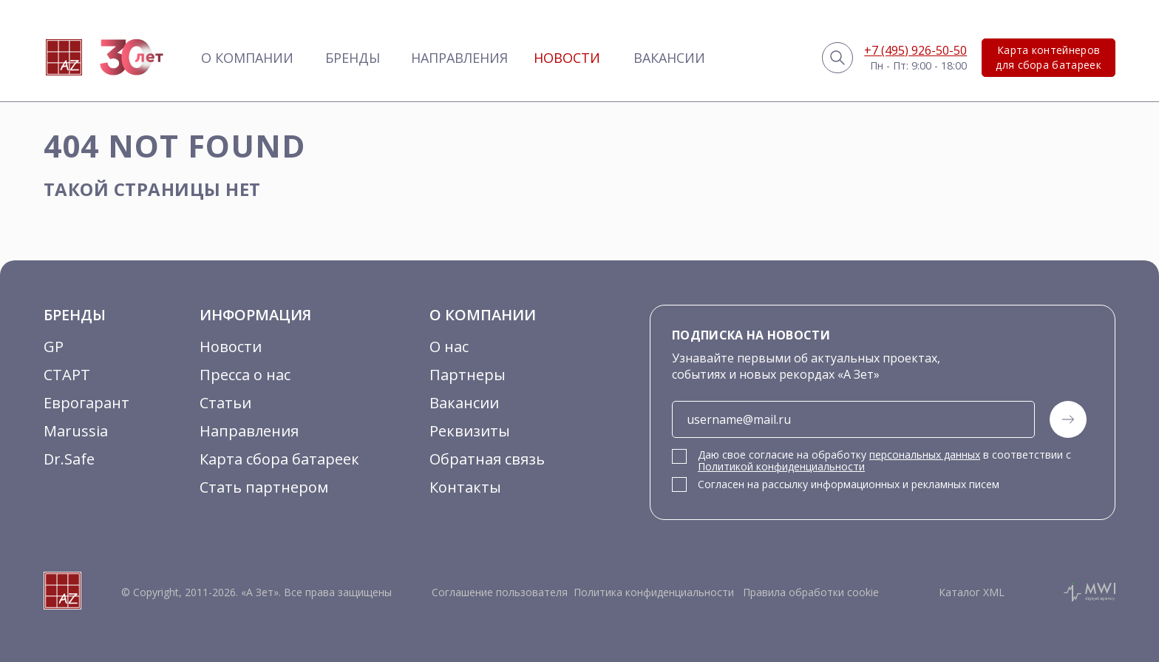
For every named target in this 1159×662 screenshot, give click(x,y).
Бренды (352, 58)
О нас (449, 347)
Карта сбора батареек (279, 459)
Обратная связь (487, 459)
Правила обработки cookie (809, 592)
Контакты (465, 487)
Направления (459, 58)
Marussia (76, 431)
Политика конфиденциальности (654, 592)
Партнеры (467, 375)
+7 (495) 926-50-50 (915, 50)
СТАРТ (67, 375)
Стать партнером (264, 487)
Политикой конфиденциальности (781, 466)
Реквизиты (469, 431)
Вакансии (669, 58)
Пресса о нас (245, 375)
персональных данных (924, 454)
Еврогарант (86, 403)
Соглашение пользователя (500, 592)
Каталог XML (972, 592)
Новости (567, 58)
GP (54, 347)
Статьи (225, 403)
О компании (247, 58)
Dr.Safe (69, 459)
